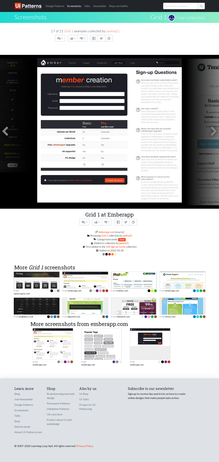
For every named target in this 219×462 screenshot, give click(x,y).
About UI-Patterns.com (28, 432)
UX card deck (55, 414)
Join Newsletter (23, 399)
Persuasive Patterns (58, 403)
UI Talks (84, 399)
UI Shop (83, 393)
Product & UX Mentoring (87, 406)
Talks (87, 6)
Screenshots (74, 6)
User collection (190, 17)
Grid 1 (159, 17)
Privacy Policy (84, 445)
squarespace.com (22, 293)
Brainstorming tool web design (61, 395)
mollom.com (122, 290)
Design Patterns (23, 404)
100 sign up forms (115, 246)
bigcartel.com (74, 316)
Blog (17, 393)
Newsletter (99, 6)
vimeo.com (170, 316)
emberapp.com (106, 232)
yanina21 (113, 31)
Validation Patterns (58, 408)
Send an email (22, 426)
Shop (17, 421)
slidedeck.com (123, 316)
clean (121, 239)
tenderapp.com (172, 290)
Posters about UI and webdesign (59, 421)
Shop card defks (118, 6)
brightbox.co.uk (26, 316)
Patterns (55, 6)
